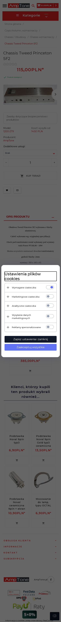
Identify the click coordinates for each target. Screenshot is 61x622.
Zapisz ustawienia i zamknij (30, 339)
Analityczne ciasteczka (24, 306)
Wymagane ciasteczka (24, 287)
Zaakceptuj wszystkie (31, 347)
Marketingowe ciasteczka (25, 296)
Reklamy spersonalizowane (26, 327)
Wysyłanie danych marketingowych (21, 316)
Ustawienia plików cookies (23, 276)
